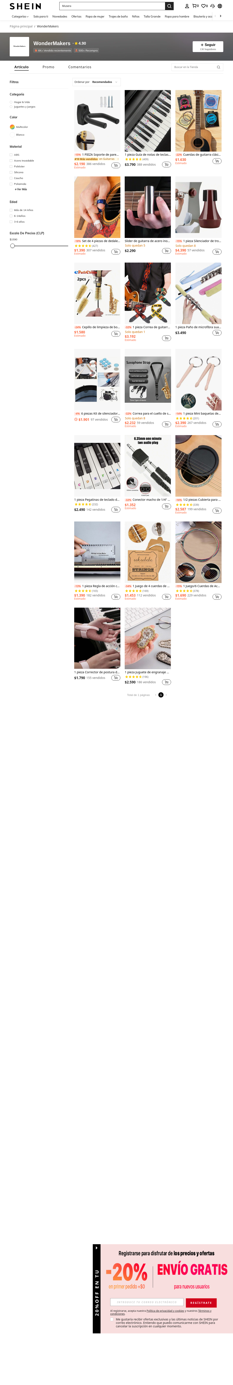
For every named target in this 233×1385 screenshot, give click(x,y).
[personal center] (187, 6)
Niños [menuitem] (135, 16)
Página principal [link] (21, 26)
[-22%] (178, 155)
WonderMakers (52, 43)
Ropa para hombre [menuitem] (177, 16)
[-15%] (77, 155)
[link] (195, 5)
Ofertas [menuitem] (76, 16)
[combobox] (97, 82)
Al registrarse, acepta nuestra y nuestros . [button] (160, 1312)
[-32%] (128, 327)
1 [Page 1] (161, 695)
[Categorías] (20, 16)
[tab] (21, 67)
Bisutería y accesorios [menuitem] (207, 16)
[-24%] (77, 327)
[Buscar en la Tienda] (197, 67)
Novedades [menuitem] (59, 16)
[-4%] (77, 414)
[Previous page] (155, 694)
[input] (147, 1302)
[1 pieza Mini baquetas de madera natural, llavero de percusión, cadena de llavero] (198, 379)
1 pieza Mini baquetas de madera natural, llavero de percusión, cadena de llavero (198, 413)
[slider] (12, 246)
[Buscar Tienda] (218, 67)
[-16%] (178, 500)
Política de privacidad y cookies (165, 1311)
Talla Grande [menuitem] (152, 16)
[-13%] (77, 586)
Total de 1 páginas (138, 695)
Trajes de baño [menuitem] (118, 16)
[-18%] (77, 241)
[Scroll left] (215, 16)
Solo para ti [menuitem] (40, 16)
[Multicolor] (42, 127)
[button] (112, 6)
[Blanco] (42, 134)
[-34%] (128, 586)
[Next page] (166, 694)
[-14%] (178, 413)
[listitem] (53, 50)
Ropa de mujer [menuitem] (95, 16)
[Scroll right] (220, 16)
